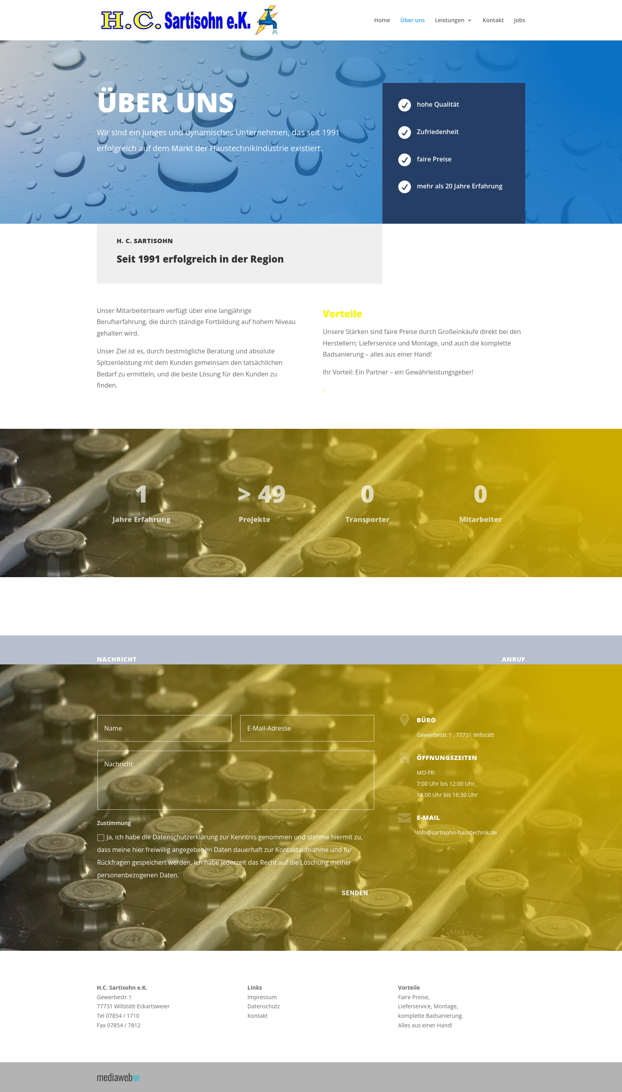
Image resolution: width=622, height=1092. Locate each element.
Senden (355, 893)
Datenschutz (264, 1006)
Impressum (262, 997)
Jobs (519, 20)
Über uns (412, 20)
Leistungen (449, 20)
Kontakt (493, 20)
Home (382, 20)
